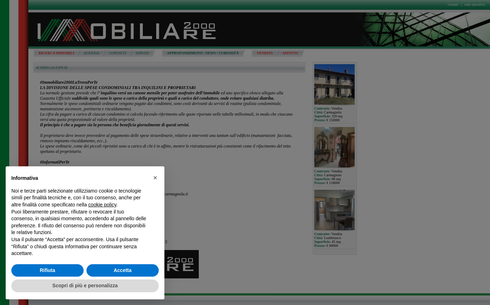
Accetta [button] (123, 270)
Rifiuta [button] (47, 270)
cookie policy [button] (102, 204)
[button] (155, 177)
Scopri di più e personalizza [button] (85, 285)
